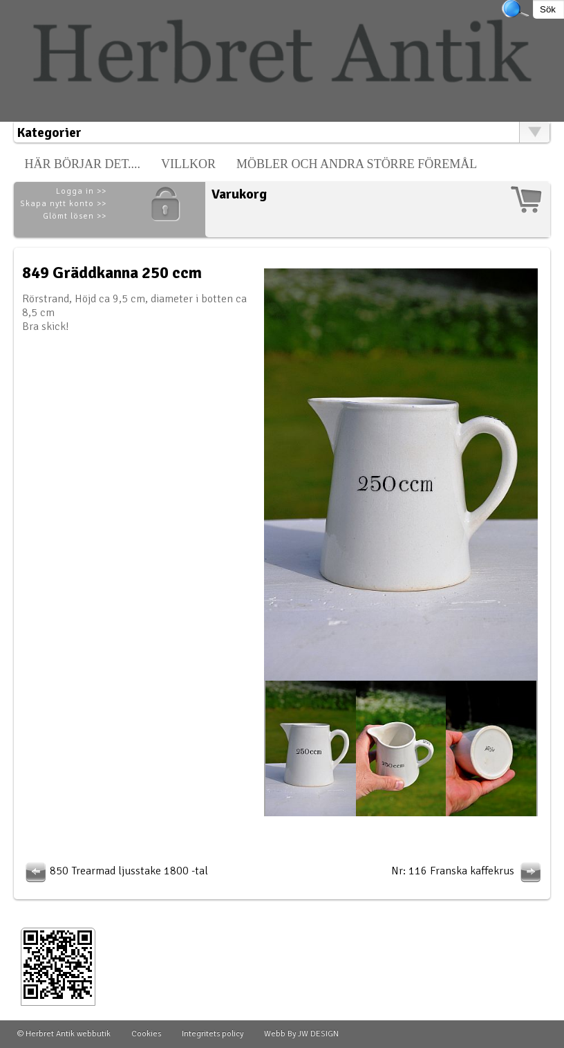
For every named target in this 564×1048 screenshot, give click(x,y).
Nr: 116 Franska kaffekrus (468, 871)
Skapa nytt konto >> (63, 204)
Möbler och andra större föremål (356, 164)
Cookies (146, 1034)
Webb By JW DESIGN (301, 1034)
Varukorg (239, 194)
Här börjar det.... (82, 164)
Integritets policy (212, 1034)
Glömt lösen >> (74, 216)
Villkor (188, 164)
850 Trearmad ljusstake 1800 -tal (115, 871)
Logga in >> (81, 191)
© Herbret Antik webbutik (64, 1034)
